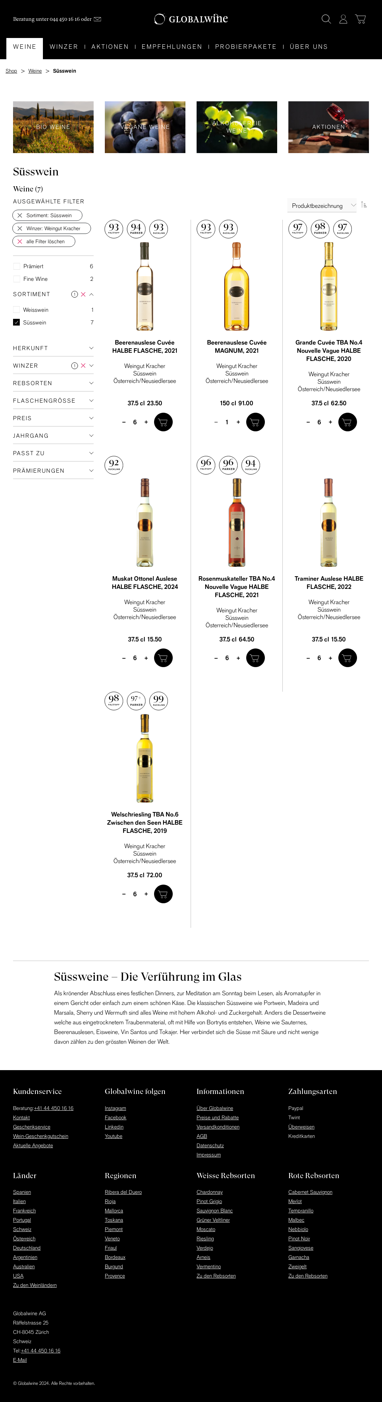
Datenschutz (210, 1145)
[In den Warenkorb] (163, 422)
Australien (24, 1266)
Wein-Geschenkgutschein (40, 1136)
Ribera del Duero (123, 1192)
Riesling (205, 1238)
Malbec (296, 1220)
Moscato (206, 1229)
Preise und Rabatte (218, 1117)
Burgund (114, 1266)
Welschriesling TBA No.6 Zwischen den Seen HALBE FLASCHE (144, 822)
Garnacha (298, 1257)
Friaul (111, 1247)
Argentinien (25, 1257)
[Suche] (326, 19)
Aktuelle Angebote (33, 1145)
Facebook (115, 1117)
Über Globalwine (215, 1108)
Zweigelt (297, 1266)
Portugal (22, 1220)
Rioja (110, 1201)
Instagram (115, 1108)
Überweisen (301, 1126)
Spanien (22, 1192)
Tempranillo (300, 1210)
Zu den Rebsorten (216, 1275)
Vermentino (209, 1266)
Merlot (295, 1201)
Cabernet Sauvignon (310, 1192)
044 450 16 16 (65, 19)
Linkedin (114, 1126)
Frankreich (24, 1210)
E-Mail (20, 1360)
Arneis (203, 1257)
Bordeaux (115, 1257)
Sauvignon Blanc (215, 1210)
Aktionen (328, 127)
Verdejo (205, 1247)
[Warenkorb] (360, 19)
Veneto (112, 1238)
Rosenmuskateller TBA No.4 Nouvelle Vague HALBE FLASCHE (236, 587)
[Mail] (97, 19)
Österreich (24, 1238)
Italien (19, 1201)
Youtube (113, 1136)
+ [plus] (146, 421)
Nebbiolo (298, 1229)
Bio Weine (53, 127)
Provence (115, 1275)
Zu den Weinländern (35, 1285)
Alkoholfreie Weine (237, 127)
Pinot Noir (299, 1238)
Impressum (209, 1154)
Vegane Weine (145, 127)
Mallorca (114, 1210)
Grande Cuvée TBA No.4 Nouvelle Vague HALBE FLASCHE (328, 350)
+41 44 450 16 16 (53, 1108)
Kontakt (21, 1117)
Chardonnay (210, 1192)
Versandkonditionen (218, 1126)
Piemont (114, 1229)
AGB (202, 1136)
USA (18, 1275)
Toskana (114, 1220)
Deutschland (27, 1247)
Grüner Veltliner (213, 1220)
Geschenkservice (31, 1126)
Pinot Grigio (209, 1201)
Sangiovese (300, 1247)
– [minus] (124, 421)
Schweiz (22, 1229)
